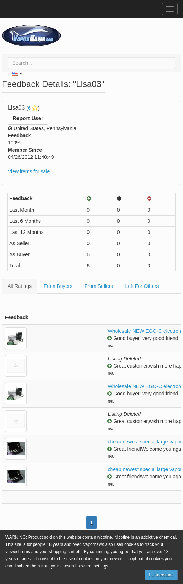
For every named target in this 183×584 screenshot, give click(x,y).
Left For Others (142, 286)
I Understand (161, 575)
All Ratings (20, 286)
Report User (28, 118)
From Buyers (58, 286)
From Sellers (99, 286)
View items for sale (29, 171)
